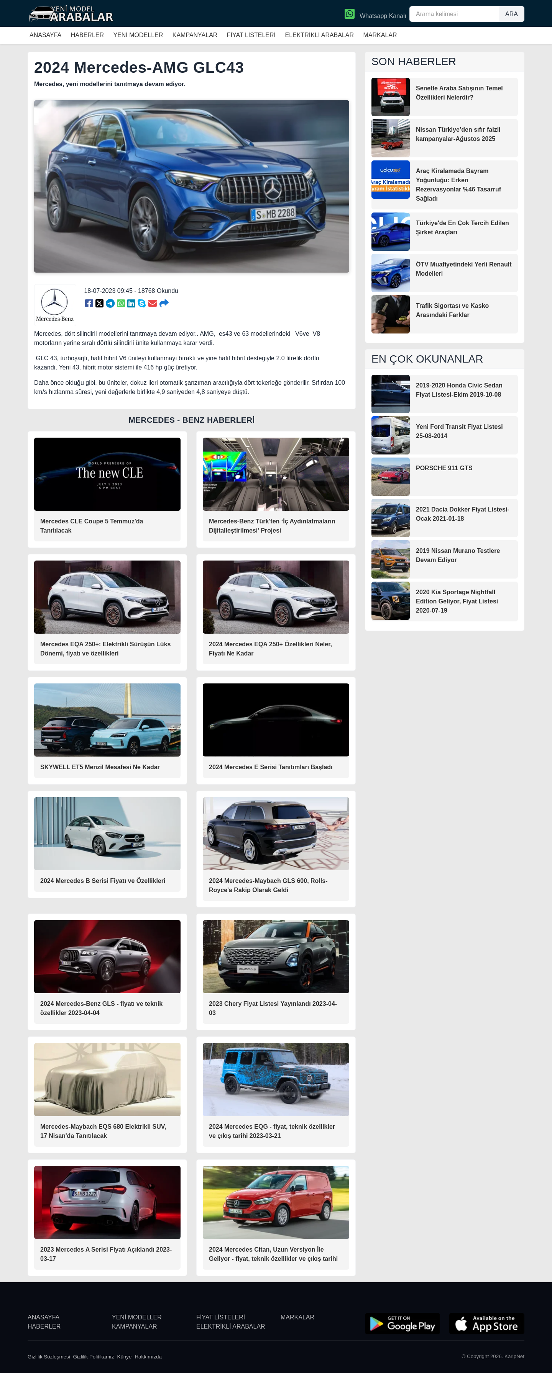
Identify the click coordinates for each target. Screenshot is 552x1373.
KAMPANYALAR (195, 35)
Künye (124, 1357)
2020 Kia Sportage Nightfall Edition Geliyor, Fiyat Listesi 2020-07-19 (457, 601)
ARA (511, 14)
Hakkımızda (148, 1357)
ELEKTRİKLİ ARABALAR (319, 35)
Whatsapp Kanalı (375, 15)
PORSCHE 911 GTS (444, 468)
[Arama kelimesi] (454, 14)
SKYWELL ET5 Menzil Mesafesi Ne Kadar (100, 767)
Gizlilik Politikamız (93, 1357)
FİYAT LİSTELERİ (251, 35)
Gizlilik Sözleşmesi (49, 1357)
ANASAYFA (45, 35)
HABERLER (87, 35)
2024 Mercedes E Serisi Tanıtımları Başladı (271, 767)
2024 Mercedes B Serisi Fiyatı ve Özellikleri (102, 881)
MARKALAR (380, 35)
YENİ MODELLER (138, 35)
